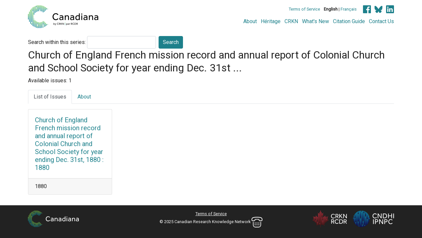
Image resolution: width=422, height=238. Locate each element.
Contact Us (381, 21)
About (250, 21)
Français (349, 9)
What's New (315, 21)
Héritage (271, 21)
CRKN (291, 21)
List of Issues (50, 97)
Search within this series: (57, 42)
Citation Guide (349, 21)
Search (171, 42)
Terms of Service (304, 9)
